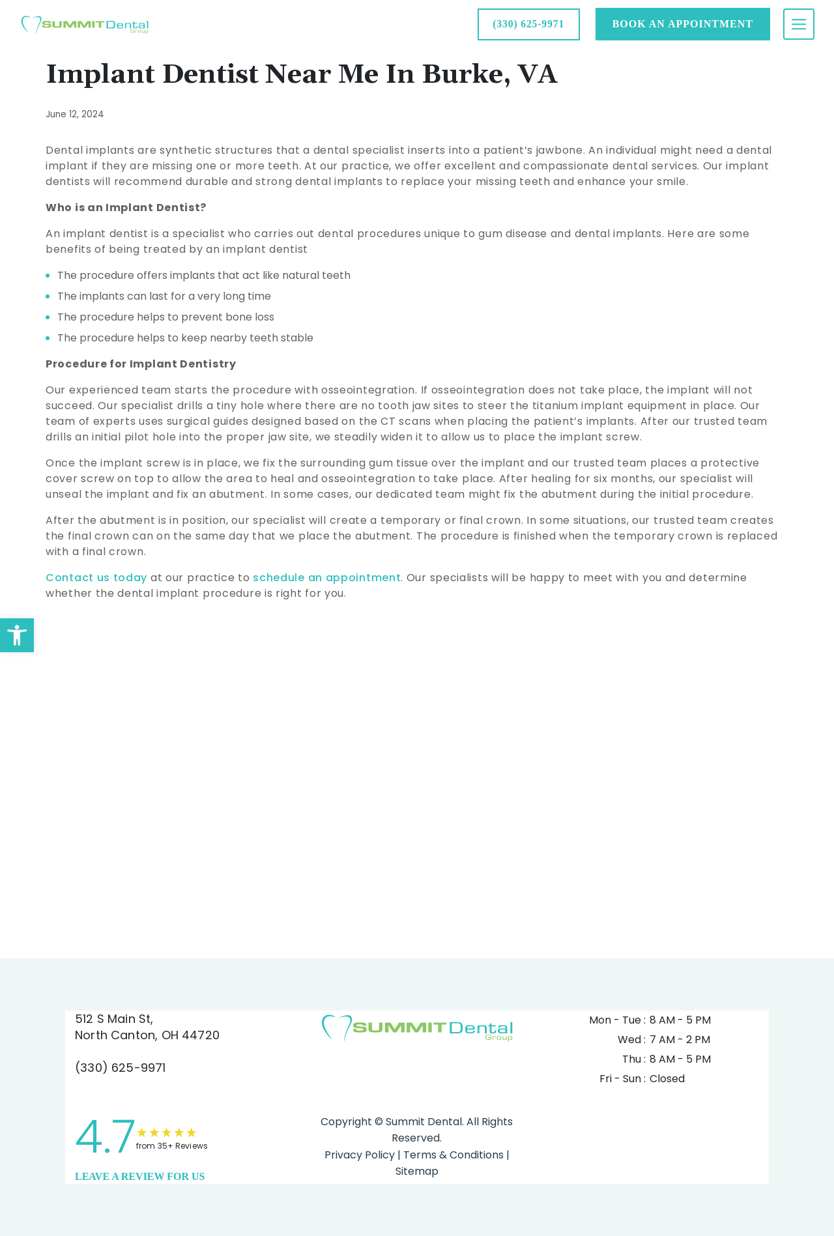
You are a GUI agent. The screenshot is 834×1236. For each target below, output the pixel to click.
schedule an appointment (327, 577)
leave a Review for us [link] (140, 1176)
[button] (17, 635)
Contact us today (96, 577)
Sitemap (417, 1171)
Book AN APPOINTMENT (682, 23)
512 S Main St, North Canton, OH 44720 (147, 1027)
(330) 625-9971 (120, 1067)
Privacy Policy (359, 1154)
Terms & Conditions (452, 1154)
